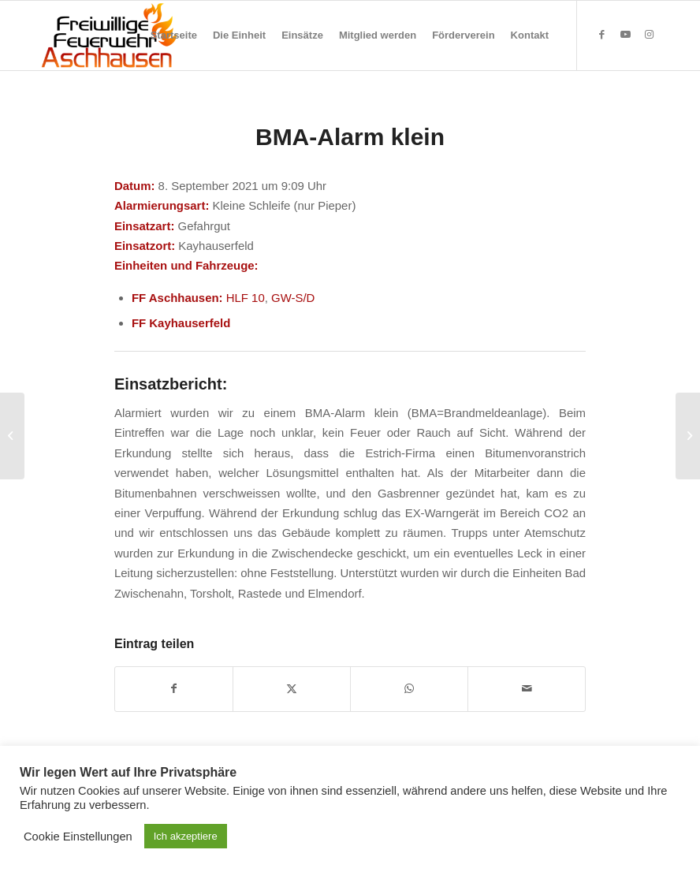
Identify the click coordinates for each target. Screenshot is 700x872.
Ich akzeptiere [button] (186, 836)
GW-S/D (293, 297)
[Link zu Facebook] (601, 35)
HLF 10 (245, 297)
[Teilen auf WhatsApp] (409, 688)
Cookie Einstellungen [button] (78, 836)
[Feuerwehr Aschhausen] (109, 35)
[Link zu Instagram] (649, 35)
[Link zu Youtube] (625, 35)
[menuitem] (174, 35)
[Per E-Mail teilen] (526, 688)
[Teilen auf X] (291, 688)
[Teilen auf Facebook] (174, 688)
